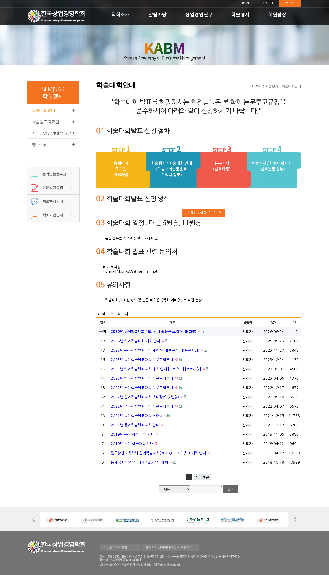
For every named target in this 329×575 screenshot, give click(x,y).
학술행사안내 (47, 201)
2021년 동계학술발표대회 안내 (135, 425)
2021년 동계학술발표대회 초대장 (137, 415)
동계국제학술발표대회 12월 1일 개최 (140, 462)
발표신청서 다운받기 (202, 212)
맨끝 (205, 478)
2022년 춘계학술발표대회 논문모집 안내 (143, 406)
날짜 (274, 322)
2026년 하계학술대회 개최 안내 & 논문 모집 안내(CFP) (154, 331)
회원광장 (277, 14)
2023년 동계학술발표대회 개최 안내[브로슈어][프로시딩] (155, 350)
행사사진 (39, 144)
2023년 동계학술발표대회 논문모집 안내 (143, 359)
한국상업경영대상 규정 (52, 133)
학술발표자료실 (45, 122)
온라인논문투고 (48, 174)
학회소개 (120, 14)
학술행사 (240, 14)
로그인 (289, 3)
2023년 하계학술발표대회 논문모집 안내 (143, 378)
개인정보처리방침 (115, 547)
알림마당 (157, 14)
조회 (294, 322)
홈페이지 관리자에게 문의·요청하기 (168, 547)
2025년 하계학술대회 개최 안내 (136, 341)
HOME (245, 3)
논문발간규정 (47, 188)
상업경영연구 (199, 14)
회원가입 (267, 3)
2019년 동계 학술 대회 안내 (133, 434)
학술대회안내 (43, 110)
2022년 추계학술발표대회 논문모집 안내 (143, 387)
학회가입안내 (47, 215)
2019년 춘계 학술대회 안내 (132, 443)
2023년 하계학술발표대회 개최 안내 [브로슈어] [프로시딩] (156, 369)
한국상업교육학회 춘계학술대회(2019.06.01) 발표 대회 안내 (159, 453)
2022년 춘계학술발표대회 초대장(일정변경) (145, 397)
